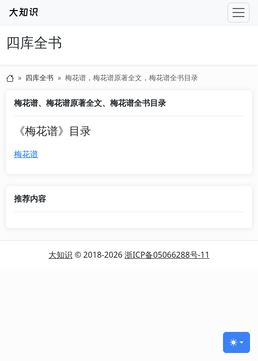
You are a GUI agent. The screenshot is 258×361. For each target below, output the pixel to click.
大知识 (60, 254)
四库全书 (34, 43)
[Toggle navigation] (239, 13)
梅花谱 (26, 153)
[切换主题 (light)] (236, 342)
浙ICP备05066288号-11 (167, 254)
